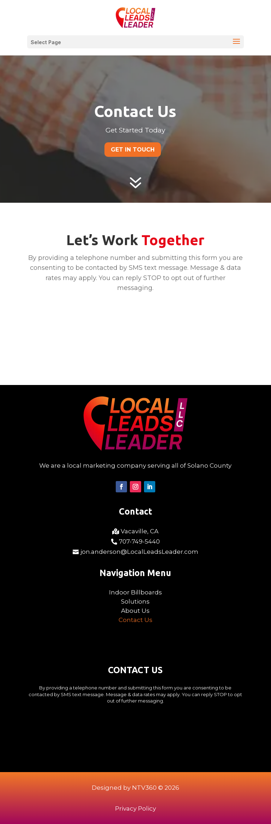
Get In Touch (133, 149)
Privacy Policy (135, 808)
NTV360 (144, 787)
